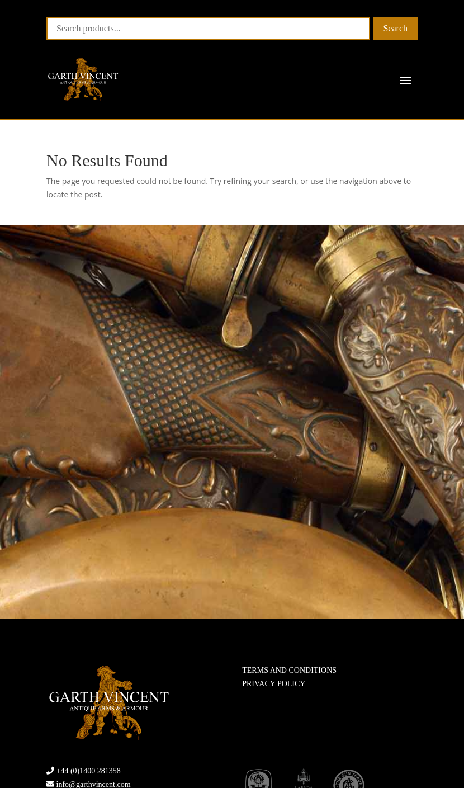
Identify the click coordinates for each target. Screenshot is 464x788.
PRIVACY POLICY (273, 684)
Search (395, 28)
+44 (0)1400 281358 (88, 771)
